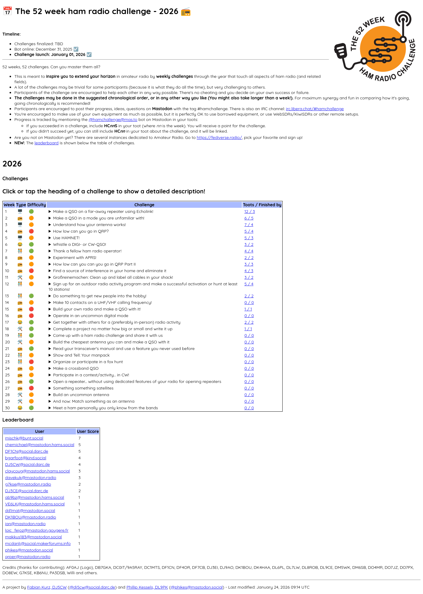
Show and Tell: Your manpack (81, 355)
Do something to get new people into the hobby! (99, 295)
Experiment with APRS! (74, 257)
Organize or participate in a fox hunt (88, 361)
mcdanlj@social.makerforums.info (38, 543)
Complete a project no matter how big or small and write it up (112, 328)
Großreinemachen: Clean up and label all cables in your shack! (113, 277)
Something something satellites (83, 388)
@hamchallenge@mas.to (113, 119)
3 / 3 (248, 264)
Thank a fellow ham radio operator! (87, 251)
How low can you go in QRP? (81, 231)
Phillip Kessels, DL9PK (147, 587)
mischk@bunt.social (24, 438)
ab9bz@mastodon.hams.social (34, 497)
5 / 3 (248, 237)
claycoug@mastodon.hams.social (37, 471)
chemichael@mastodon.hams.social (39, 444)
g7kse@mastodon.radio (28, 484)
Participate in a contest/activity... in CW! (91, 375)
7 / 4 (248, 224)
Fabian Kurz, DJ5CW (47, 587)
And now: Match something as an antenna (93, 401)
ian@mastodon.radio (25, 523)
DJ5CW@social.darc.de (27, 464)
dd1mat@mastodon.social (30, 510)
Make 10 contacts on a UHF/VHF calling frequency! (102, 302)
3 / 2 (248, 244)
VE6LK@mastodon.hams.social (35, 504)
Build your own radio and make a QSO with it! (96, 309)
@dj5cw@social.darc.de (92, 587)
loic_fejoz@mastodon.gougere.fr (37, 530)
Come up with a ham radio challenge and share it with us (108, 335)
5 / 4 (248, 231)
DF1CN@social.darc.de (26, 451)
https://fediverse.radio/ (219, 137)
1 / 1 (248, 309)
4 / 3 (248, 270)
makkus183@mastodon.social (33, 537)
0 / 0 (249, 302)
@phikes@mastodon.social (197, 587)
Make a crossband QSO (75, 368)
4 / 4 (248, 251)
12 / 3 (249, 211)
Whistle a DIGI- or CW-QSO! (79, 244)
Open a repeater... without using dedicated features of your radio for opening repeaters (137, 381)
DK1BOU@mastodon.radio (30, 517)
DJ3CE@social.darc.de (26, 490)
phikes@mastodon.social (29, 550)
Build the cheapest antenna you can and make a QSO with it (111, 342)
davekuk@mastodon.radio (30, 477)
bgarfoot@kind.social (25, 457)
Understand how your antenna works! (89, 224)
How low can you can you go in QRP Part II (94, 264)
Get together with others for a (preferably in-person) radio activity (117, 322)
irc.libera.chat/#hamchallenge (315, 108)
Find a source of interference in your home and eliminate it (109, 270)
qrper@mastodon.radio (27, 556)
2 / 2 (248, 257)
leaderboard (46, 143)
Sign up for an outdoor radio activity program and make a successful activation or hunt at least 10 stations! (142, 286)
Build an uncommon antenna (81, 394)
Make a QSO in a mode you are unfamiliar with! (98, 218)
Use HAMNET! (66, 237)
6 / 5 (248, 218)
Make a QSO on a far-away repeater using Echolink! (103, 211)
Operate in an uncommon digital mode (90, 315)
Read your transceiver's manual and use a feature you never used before (124, 348)
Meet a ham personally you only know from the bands (105, 407)
